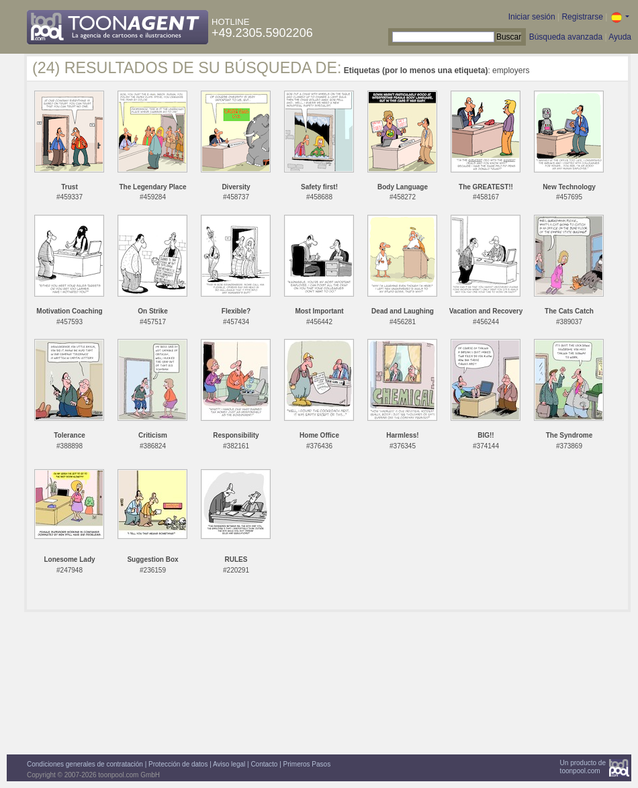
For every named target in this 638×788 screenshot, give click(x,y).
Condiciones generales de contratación (85, 764)
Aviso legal (229, 764)
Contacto (263, 764)
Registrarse (581, 16)
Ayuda (619, 37)
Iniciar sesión (531, 16)
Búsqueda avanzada (565, 37)
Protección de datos (178, 764)
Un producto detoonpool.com (583, 767)
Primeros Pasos (307, 764)
